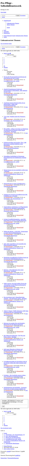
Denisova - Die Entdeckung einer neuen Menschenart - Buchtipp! (13, 270)
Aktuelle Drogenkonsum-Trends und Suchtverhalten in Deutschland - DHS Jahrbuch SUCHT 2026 (15, 90)
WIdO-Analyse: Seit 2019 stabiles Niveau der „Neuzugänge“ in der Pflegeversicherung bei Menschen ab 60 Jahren (15, 285)
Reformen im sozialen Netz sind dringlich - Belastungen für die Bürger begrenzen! (14, 324)
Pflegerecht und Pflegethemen (11, 148)
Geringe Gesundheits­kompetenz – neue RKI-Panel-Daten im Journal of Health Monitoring (15, 220)
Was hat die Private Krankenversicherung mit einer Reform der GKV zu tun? (15, 77)
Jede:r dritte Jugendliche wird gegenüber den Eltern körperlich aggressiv (15, 244)
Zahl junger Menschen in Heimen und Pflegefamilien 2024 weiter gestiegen (13, 350)
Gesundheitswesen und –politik (11, 81)
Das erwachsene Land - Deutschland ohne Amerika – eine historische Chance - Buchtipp (15, 298)
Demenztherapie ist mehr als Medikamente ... (15, 183)
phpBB (8, 451)
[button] (7, 53)
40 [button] (4, 66)
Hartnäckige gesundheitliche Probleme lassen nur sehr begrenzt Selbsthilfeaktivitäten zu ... (16, 258)
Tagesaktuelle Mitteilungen (10, 94)
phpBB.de (17, 455)
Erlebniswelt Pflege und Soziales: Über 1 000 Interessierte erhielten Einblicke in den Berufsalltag (15, 144)
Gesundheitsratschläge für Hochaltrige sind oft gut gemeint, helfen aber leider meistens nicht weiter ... (15, 363)
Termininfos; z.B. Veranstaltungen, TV (13, 120)
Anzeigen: (9, 400)
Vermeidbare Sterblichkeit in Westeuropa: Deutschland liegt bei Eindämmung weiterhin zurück (15, 158)
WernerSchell (9, 79)
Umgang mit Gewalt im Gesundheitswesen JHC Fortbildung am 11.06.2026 (15, 195)
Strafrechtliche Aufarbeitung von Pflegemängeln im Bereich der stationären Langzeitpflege (16, 207)
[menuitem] (13, 23)
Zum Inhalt (3, 12)
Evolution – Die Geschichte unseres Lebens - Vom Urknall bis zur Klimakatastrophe (15, 376)
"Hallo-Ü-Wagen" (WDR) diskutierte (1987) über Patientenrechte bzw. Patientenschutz (16, 311)
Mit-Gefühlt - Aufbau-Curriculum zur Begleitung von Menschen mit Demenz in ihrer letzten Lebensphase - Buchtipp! (16, 130)
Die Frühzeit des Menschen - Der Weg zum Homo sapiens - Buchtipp (14, 336)
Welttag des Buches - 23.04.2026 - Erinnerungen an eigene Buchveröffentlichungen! (16, 232)
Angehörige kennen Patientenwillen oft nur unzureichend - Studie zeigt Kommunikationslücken (14, 104)
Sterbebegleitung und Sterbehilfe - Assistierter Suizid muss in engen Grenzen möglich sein (15, 388)
